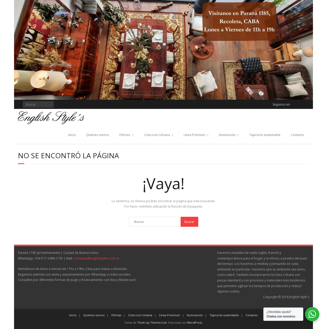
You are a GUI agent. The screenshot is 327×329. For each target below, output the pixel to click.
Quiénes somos (97, 135)
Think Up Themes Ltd (152, 322)
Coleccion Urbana (157, 135)
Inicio (72, 135)
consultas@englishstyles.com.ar (97, 258)
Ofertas (124, 135)
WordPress (194, 322)
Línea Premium (194, 135)
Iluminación (227, 135)
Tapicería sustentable (265, 135)
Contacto (297, 135)
